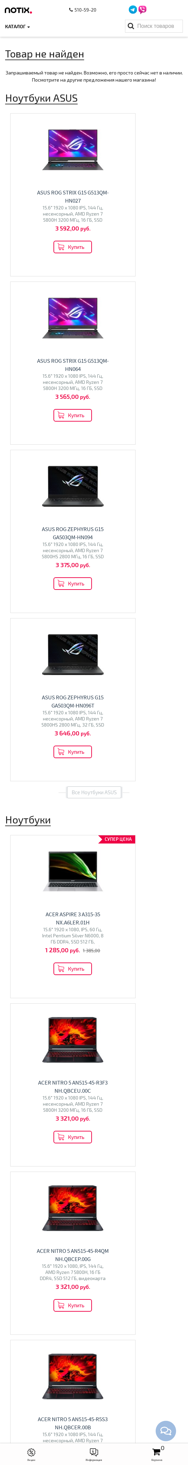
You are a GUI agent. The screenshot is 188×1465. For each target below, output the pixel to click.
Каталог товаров (94, 1333)
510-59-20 (84, 10)
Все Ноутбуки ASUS (94, 456)
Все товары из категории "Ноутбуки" (94, 841)
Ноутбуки (47, 932)
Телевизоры (141, 932)
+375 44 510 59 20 (101, 1406)
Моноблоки (47, 1025)
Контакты (94, 1306)
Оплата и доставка (94, 1295)
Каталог (17, 26)
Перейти (47, 949)
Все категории (94, 1087)
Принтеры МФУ (94, 1377)
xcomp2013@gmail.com (101, 1427)
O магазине (94, 1316)
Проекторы (94, 1366)
